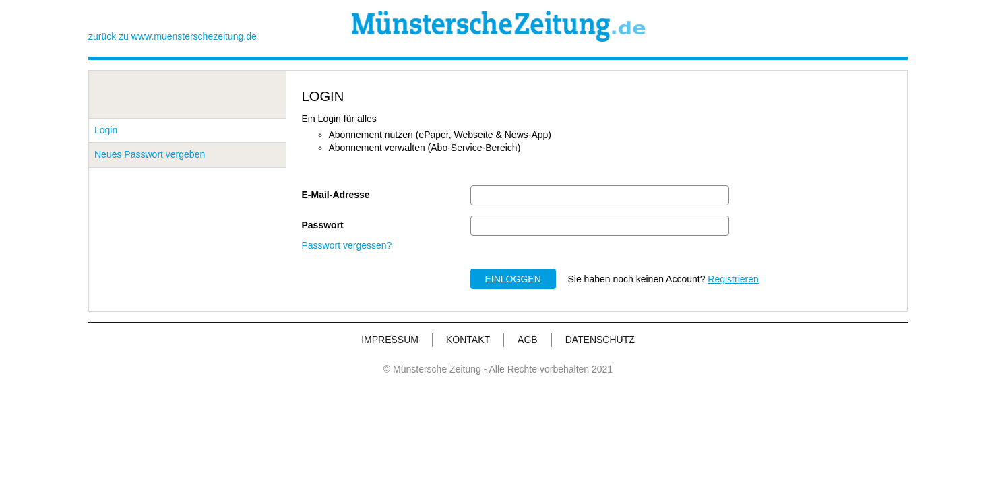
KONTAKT (468, 339)
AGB (528, 339)
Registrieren (733, 278)
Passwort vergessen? (347, 245)
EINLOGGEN (513, 278)
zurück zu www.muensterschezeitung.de (172, 36)
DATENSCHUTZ (600, 339)
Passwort (323, 225)
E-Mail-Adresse (336, 194)
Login (105, 130)
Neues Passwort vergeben (149, 154)
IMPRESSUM (389, 339)
